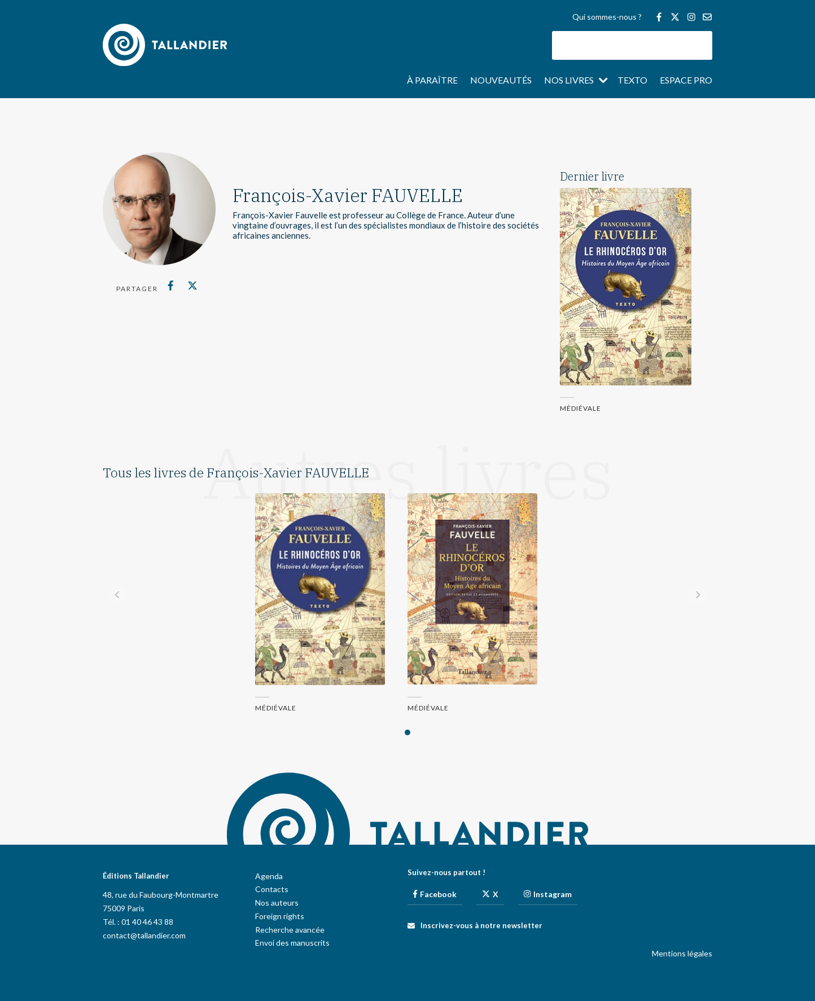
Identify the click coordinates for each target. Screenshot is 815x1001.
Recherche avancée (290, 929)
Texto (632, 80)
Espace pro (686, 80)
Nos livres (569, 80)
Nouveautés (501, 80)
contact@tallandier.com (144, 935)
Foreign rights (279, 916)
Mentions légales (682, 953)
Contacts (271, 889)
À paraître (432, 80)
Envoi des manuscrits (292, 942)
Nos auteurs (277, 902)
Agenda (269, 876)
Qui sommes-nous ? (607, 17)
